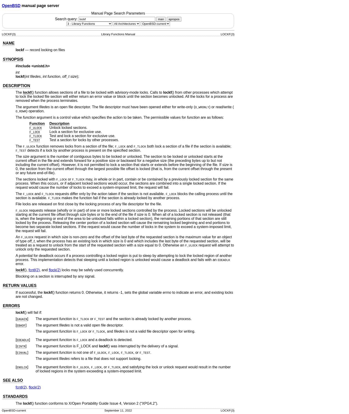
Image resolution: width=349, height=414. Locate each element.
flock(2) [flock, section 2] (55, 270)
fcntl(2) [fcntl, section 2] (34, 270)
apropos (174, 19)
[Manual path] (155, 24)
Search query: (105, 19)
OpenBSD (11, 5)
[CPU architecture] (126, 24)
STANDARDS (15, 396)
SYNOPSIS (13, 59)
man (161, 19)
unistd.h (41, 66)
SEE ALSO (13, 380)
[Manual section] (89, 24)
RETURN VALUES (19, 285)
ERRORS (11, 306)
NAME (9, 43)
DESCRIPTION (16, 85)
